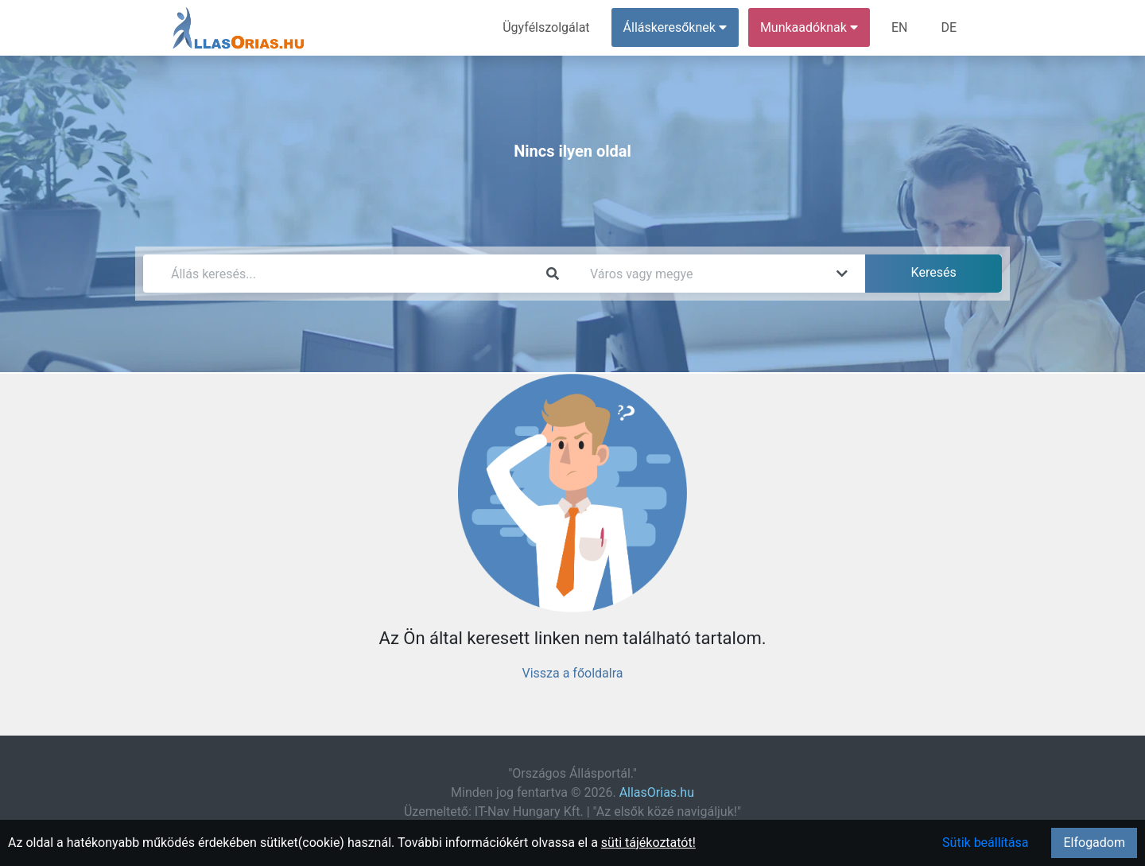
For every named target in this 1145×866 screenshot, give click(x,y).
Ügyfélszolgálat (546, 27)
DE (949, 27)
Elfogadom (1094, 842)
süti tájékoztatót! (648, 842)
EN (899, 27)
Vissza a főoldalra (572, 673)
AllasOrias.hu (656, 792)
